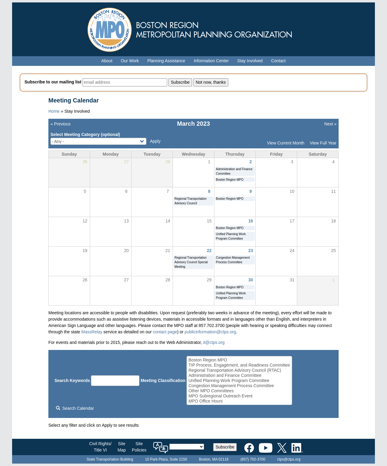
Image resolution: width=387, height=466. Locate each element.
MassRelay (91, 331)
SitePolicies (139, 446)
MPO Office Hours (239, 401)
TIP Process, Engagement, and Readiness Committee (239, 365)
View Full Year (323, 143)
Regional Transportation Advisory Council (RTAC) (239, 370)
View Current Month (285, 143)
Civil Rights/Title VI (100, 446)
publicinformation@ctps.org (210, 331)
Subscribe (225, 447)
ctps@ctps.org (289, 459)
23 (250, 250)
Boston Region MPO (239, 360)
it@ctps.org (214, 342)
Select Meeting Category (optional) (85, 134)
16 (250, 220)
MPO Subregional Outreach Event (239, 396)
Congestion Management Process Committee (239, 385)
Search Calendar (75, 408)
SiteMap (122, 446)
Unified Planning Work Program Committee (239, 380)
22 (209, 250)
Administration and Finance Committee (239, 375)
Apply (155, 141)
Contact (278, 60)
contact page (165, 331)
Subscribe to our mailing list (52, 81)
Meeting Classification (163, 380)
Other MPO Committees (239, 390)
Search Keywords (72, 380)
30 (250, 279)
